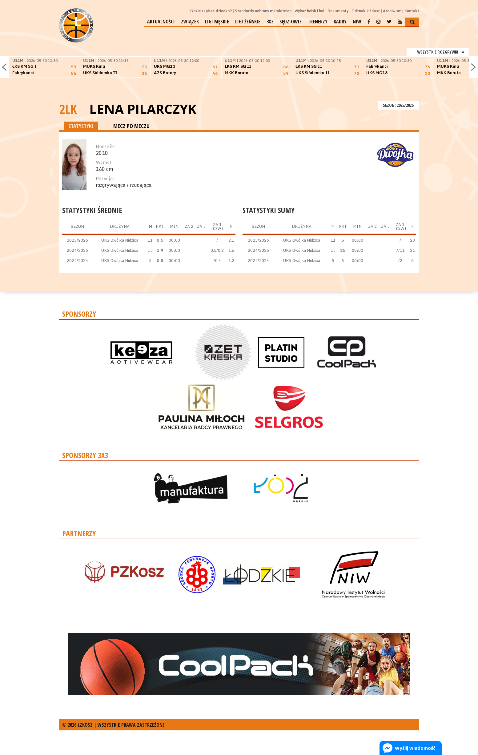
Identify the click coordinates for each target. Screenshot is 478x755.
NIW (357, 21)
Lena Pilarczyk (142, 109)
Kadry (340, 21)
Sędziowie (290, 21)
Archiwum (392, 11)
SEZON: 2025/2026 (399, 105)
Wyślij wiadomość (415, 748)
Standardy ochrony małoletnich (263, 11)
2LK (68, 109)
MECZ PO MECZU (131, 126)
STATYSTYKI (81, 126)
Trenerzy (317, 21)
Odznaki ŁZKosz (365, 11)
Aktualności (161, 21)
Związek (190, 21)
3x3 (270, 21)
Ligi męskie (217, 21)
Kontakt (411, 11)
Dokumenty (337, 11)
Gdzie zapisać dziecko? (211, 11)
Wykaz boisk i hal (309, 11)
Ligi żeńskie (247, 21)
